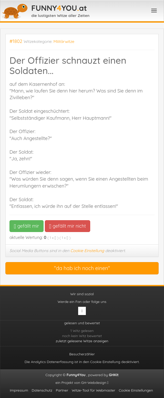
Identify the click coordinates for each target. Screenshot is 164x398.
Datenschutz (42, 390)
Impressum (19, 390)
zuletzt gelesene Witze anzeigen (82, 341)
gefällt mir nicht (67, 226)
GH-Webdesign (95, 382)
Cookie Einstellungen (136, 390)
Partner (62, 390)
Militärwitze (64, 41)
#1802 (15, 41)
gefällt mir (26, 226)
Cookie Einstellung (87, 250)
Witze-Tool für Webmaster (93, 390)
